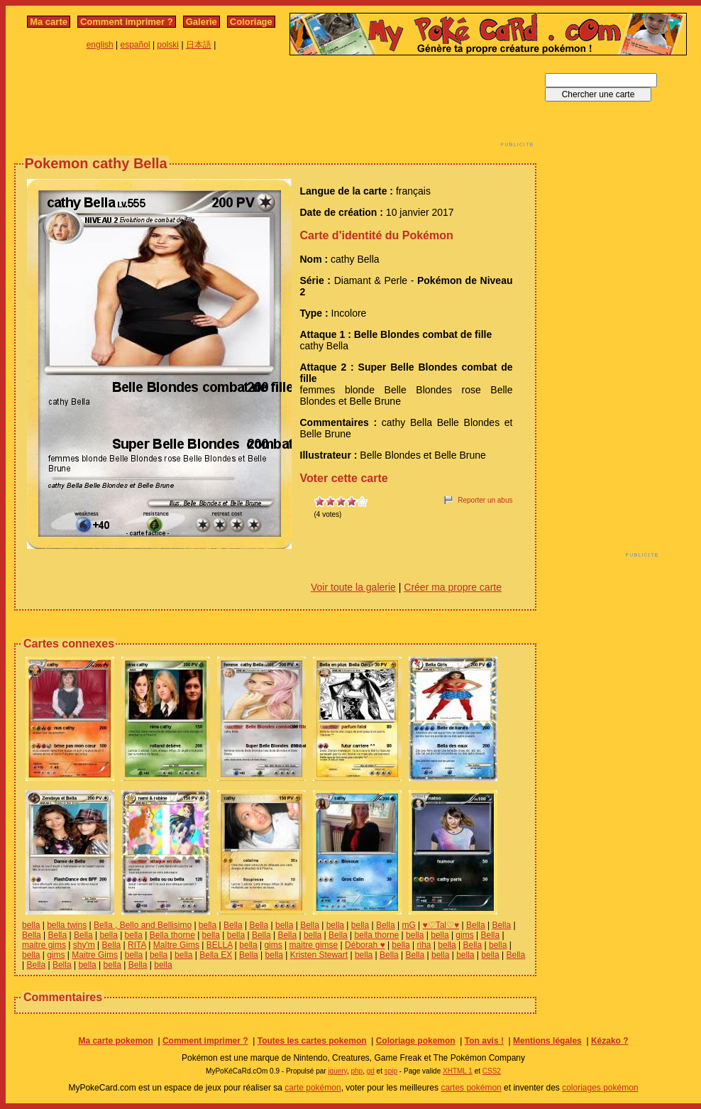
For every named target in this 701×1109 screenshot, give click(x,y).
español (135, 45)
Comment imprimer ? (126, 21)
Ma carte (48, 21)
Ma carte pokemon (115, 1041)
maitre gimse (313, 945)
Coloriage (251, 21)
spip (391, 1071)
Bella (233, 925)
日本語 (198, 45)
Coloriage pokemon (416, 1041)
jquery (337, 1071)
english (100, 45)
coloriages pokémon (600, 1088)
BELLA (219, 945)
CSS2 (491, 1071)
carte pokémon (313, 1088)
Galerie (201, 21)
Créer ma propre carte (453, 587)
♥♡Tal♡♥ (441, 925)
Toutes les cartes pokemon (312, 1041)
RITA (137, 945)
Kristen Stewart (319, 955)
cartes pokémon (471, 1088)
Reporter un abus (485, 500)
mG (408, 925)
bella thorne (377, 935)
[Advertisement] (275, 105)
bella (31, 925)
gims (464, 935)
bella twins (67, 925)
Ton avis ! (484, 1041)
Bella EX (215, 955)
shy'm (84, 945)
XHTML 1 (458, 1071)
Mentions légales (547, 1041)
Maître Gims (176, 945)
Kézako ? (610, 1041)
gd (371, 1071)
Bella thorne (172, 935)
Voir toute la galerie (353, 587)
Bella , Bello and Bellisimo (143, 925)
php (356, 1071)
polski (168, 45)
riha (424, 945)
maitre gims (44, 945)
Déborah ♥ (365, 945)
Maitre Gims (95, 955)
